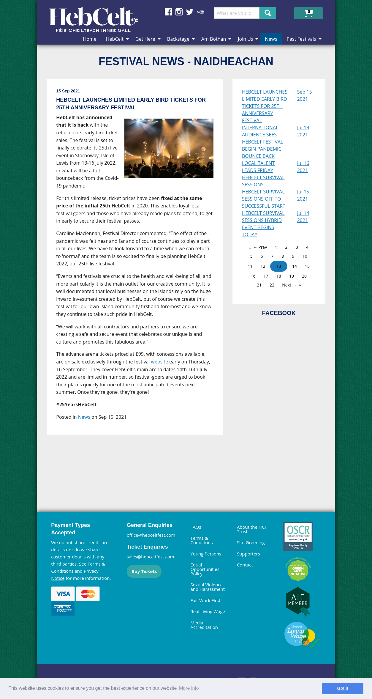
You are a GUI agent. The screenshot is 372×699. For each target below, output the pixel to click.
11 (250, 266)
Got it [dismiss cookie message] (342, 688)
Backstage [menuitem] (178, 39)
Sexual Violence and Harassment (207, 587)
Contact (245, 565)
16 (253, 276)
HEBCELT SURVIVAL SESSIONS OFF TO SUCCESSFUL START (263, 198)
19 (291, 276)
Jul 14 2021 (303, 216)
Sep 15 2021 (304, 95)
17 (266, 276)
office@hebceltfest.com (151, 535)
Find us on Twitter (189, 12)
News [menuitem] (271, 39)
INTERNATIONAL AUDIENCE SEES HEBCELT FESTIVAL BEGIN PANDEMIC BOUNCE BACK (262, 141)
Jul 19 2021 (303, 131)
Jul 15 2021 (303, 195)
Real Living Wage (207, 611)
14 (294, 266)
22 (272, 285)
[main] (139, 283)
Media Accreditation (204, 625)
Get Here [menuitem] (145, 39)
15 (307, 266)
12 (263, 266)
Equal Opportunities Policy (204, 569)
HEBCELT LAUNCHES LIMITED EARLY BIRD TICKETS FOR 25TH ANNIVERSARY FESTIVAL (264, 106)
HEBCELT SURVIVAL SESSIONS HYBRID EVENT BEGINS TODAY (263, 224)
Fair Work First (205, 600)
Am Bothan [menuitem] (213, 39)
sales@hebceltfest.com (150, 557)
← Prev (260, 247)
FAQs (195, 527)
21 (259, 285)
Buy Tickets (144, 571)
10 (305, 256)
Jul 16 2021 (303, 167)
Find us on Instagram (179, 12)
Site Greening (251, 542)
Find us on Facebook (168, 12)
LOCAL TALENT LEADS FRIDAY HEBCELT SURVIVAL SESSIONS (263, 174)
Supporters (248, 554)
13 (278, 266)
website (159, 361)
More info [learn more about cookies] (189, 688)
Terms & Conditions (201, 540)
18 (278, 276)
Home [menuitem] (89, 39)
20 (304, 276)
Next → (289, 285)
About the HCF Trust (252, 529)
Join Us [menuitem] (245, 39)
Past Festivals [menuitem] (301, 39)
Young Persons (205, 554)
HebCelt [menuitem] (115, 39)
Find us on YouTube (200, 12)
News (84, 417)
